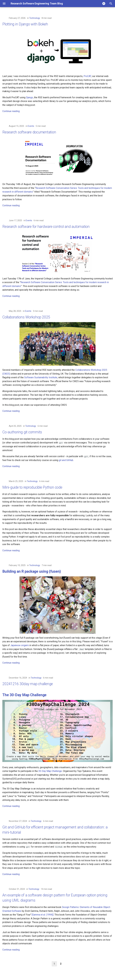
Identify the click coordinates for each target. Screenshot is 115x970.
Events (31, 126)
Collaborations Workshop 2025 (26, 317)
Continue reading (11, 111)
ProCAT (87, 76)
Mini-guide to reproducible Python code (32, 487)
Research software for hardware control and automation (46, 226)
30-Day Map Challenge (50, 771)
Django (29, 97)
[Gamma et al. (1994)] (42, 914)
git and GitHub (66, 460)
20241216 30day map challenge (27, 684)
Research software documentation (29, 132)
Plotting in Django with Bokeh (25, 24)
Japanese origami (19, 645)
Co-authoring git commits (22, 432)
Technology (34, 18)
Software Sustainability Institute (40, 377)
